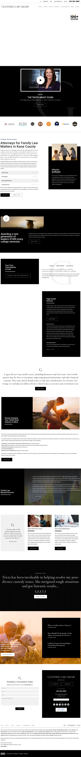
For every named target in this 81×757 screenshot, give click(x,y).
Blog (65, 1)
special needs (19, 443)
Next (53, 349)
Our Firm (45, 6)
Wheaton (67, 684)
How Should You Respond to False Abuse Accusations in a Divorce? (60, 634)
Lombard (2, 735)
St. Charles (54, 684)
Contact (77, 6)
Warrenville (61, 733)
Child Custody (4, 445)
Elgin (24, 731)
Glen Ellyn (55, 729)
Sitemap (26, 753)
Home (40, 6)
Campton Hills (23, 733)
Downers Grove (72, 733)
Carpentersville (4, 733)
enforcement (24, 443)
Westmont (66, 733)
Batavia (62, 729)
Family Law (57, 6)
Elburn (2, 731)
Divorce (51, 6)
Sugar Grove (10, 733)
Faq (51, 1)
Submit (20, 708)
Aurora (15, 731)
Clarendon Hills (42, 731)
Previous (49, 349)
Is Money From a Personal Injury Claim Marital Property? (59, 644)
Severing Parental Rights (6, 448)
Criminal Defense (65, 6)
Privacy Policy (10, 753)
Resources (21, 753)
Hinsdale (59, 729)
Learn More (40, 104)
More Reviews (40, 596)
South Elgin (27, 731)
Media (72, 6)
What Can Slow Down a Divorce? (59, 625)
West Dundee (46, 733)
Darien (66, 729)
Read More (35, 172)
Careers (45, 1)
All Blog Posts (7, 654)
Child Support (4, 443)
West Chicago (52, 733)
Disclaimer (15, 753)
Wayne (73, 729)
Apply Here (34, 241)
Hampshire (48, 731)
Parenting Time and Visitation (7, 447)
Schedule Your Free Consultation (17, 275)
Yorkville (51, 735)
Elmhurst (5, 731)
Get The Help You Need (40, 47)
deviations (13, 443)
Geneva (50, 729)
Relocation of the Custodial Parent (8, 450)
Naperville (36, 733)
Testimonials (58, 1)
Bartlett (31, 731)
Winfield (57, 733)
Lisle (77, 733)
